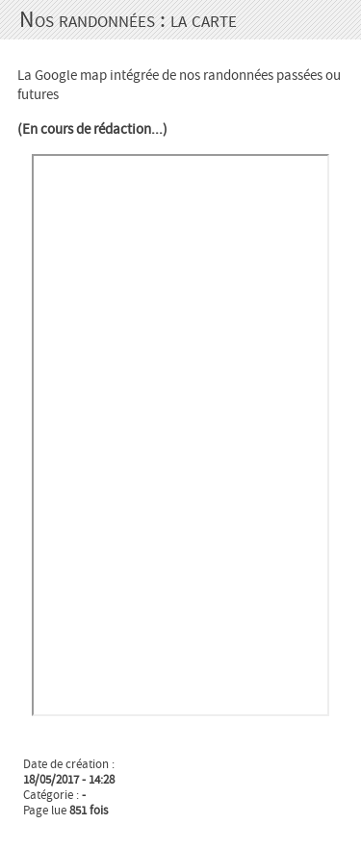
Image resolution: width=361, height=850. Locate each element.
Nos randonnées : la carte (128, 20)
